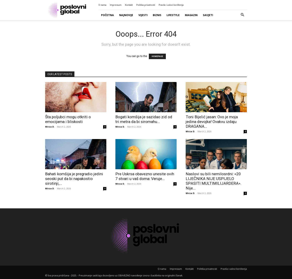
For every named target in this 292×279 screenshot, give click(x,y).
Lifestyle (173, 15)
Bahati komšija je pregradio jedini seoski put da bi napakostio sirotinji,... (74, 179)
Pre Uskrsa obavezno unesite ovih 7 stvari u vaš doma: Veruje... (144, 176)
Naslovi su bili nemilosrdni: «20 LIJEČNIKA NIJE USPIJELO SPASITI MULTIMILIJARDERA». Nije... (213, 181)
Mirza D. (49, 126)
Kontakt (129, 4)
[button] (242, 15)
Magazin (191, 15)
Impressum (115, 4)
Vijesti (143, 15)
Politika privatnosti (145, 4)
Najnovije (126, 15)
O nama (102, 4)
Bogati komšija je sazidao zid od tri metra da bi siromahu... (143, 119)
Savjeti (208, 15)
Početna (107, 15)
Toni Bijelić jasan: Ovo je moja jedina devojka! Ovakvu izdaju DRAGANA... (212, 122)
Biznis (157, 15)
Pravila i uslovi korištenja (171, 4)
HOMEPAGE (157, 56)
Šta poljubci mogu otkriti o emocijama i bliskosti (68, 119)
